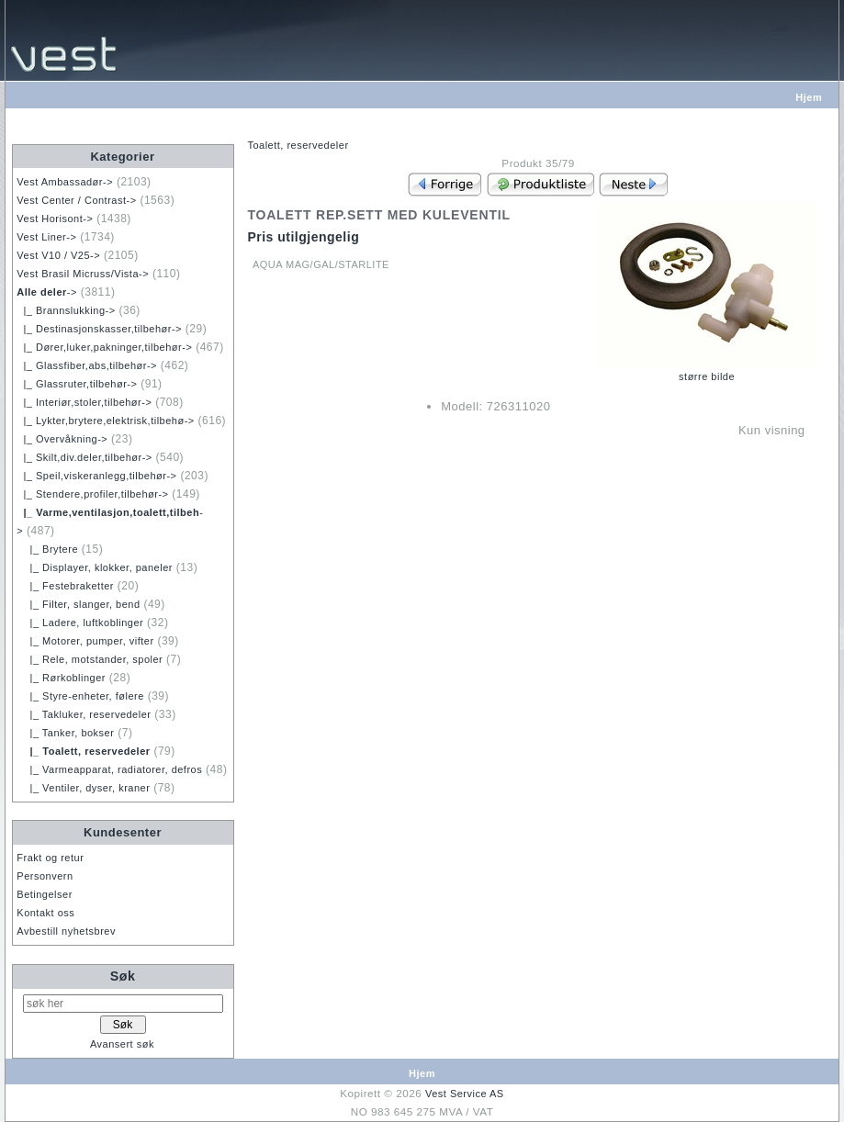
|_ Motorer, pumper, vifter (85, 640)
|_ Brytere (47, 549)
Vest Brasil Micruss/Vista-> (83, 273)
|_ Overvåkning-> (62, 438)
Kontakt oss (45, 912)
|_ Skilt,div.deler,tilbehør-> (84, 457)
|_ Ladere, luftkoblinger (80, 622)
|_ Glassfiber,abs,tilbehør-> (87, 365)
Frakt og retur (50, 857)
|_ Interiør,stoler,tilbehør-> (84, 402)
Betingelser (45, 894)
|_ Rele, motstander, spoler (90, 659)
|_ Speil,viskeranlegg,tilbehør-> (96, 475)
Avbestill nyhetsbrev (66, 931)
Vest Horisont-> (55, 218)
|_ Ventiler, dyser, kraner (83, 787)
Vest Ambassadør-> (65, 181)
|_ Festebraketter (65, 585)
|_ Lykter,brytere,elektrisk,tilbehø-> (105, 420)
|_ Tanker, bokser (65, 732)
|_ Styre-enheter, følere (80, 695)
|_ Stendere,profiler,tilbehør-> (92, 493)
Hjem (808, 97)
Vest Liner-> (46, 236)
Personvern (45, 875)
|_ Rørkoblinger (61, 677)
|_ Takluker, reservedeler (84, 714)
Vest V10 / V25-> (58, 255)
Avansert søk (122, 1043)
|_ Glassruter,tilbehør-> (77, 383)
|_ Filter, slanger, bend (78, 604)
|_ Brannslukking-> (66, 310)
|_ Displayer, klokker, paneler (95, 567)
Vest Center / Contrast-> (76, 200)
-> (47, 291)
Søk (123, 976)
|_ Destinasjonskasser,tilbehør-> (99, 328)
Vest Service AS (464, 1093)
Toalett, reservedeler (297, 145)
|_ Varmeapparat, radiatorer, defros (109, 769)
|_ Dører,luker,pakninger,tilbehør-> (104, 347)
